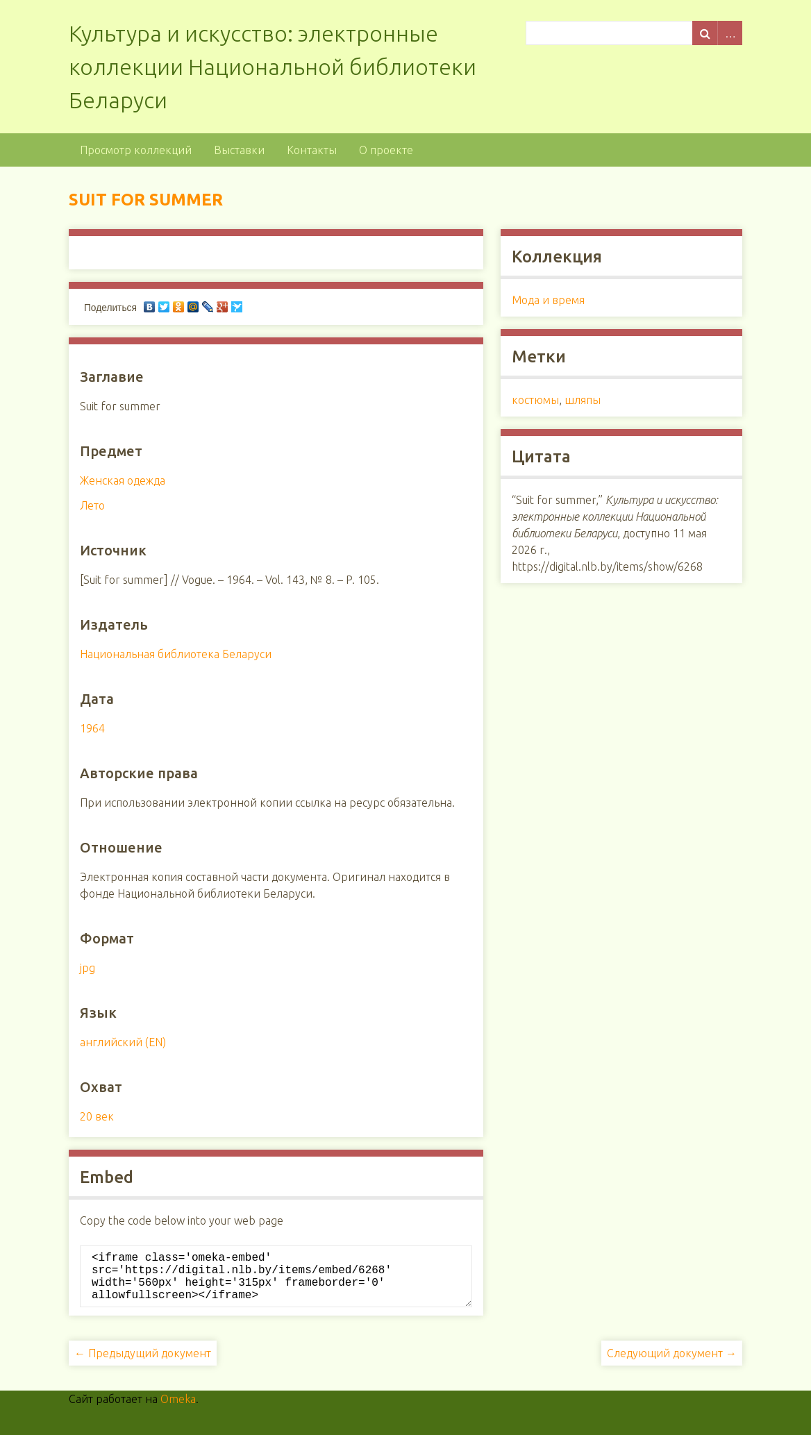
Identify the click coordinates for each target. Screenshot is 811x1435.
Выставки (239, 150)
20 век (97, 1116)
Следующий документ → (672, 1364)
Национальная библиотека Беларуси (175, 654)
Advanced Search (729, 33)
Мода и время (548, 300)
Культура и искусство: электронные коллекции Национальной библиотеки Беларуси (272, 66)
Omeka (178, 1410)
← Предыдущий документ (142, 1364)
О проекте (386, 150)
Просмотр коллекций (136, 150)
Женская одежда (122, 480)
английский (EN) (123, 1042)
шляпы (583, 400)
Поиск (704, 33)
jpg (87, 968)
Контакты (312, 150)
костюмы (535, 400)
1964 (92, 728)
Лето (92, 505)
